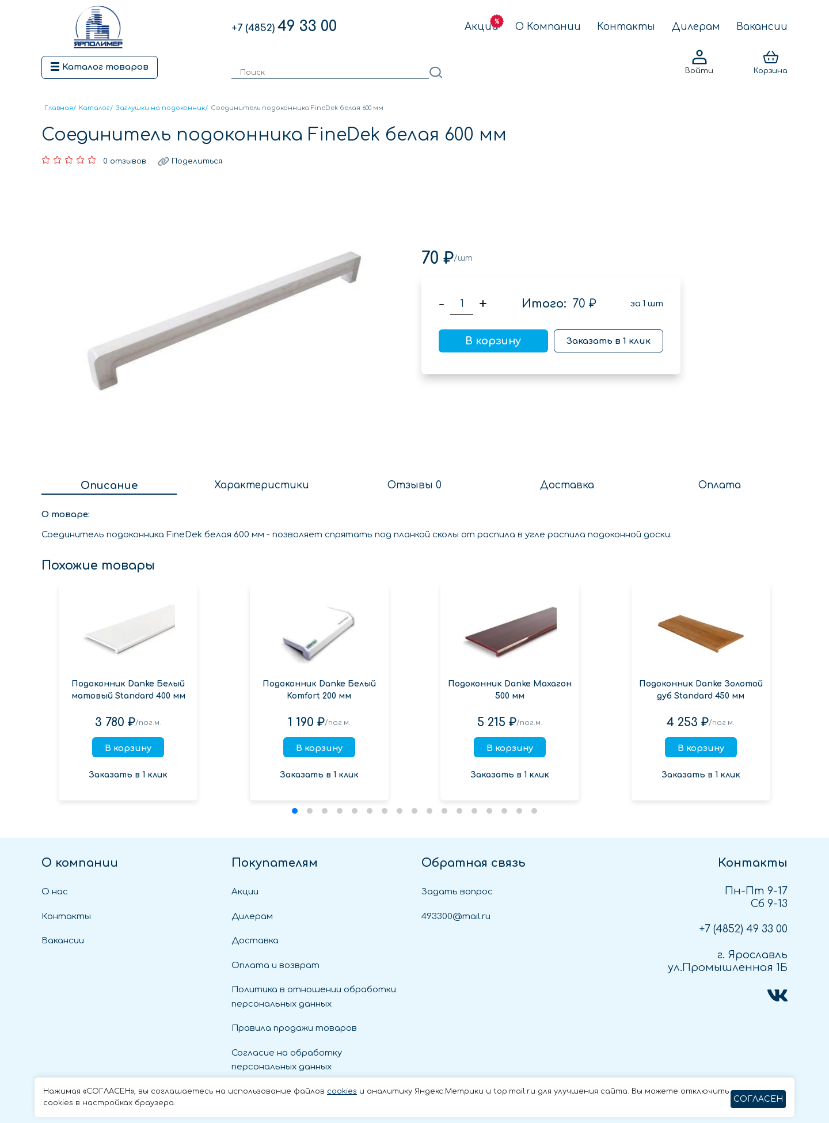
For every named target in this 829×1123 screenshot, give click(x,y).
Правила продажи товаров (294, 1028)
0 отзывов (124, 161)
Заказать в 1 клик (608, 341)
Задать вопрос (457, 892)
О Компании (548, 26)
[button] (295, 811)
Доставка (255, 941)
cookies (342, 1091)
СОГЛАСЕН (758, 1099)
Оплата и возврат (275, 965)
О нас (54, 892)
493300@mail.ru (455, 916)
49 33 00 (284, 26)
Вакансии (762, 26)
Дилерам (696, 26)
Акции (482, 26)
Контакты (626, 26)
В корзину (493, 341)
